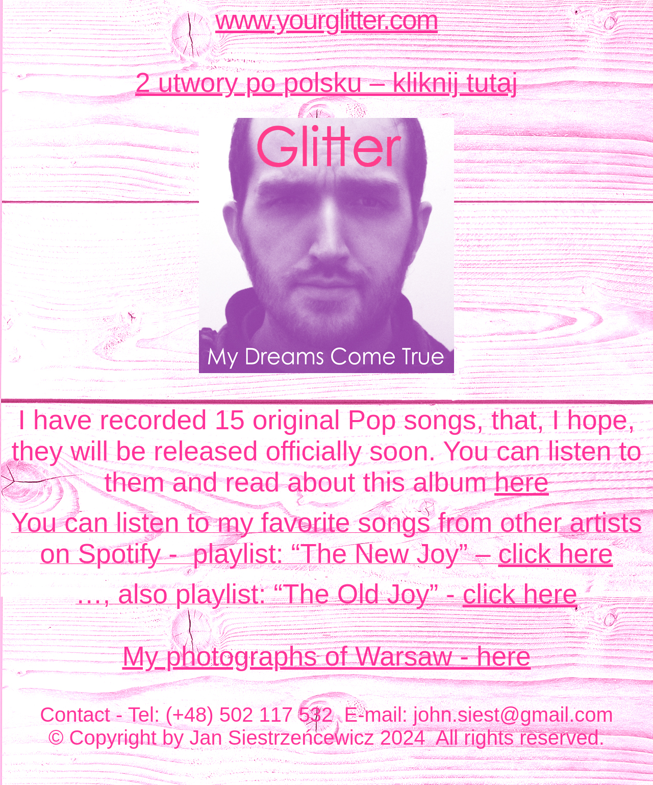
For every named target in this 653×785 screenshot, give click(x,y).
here (521, 482)
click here (555, 553)
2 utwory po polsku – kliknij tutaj (326, 82)
